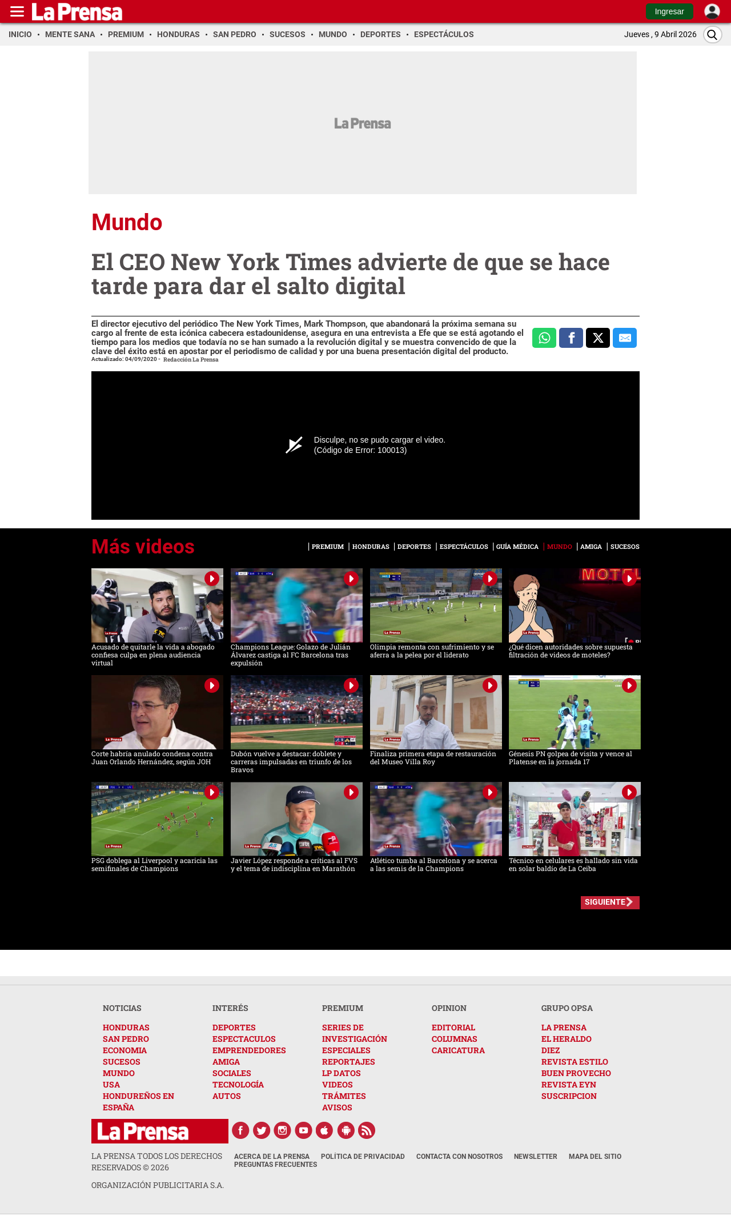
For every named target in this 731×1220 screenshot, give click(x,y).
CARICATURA (458, 1050)
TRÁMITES (344, 1095)
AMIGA (226, 1061)
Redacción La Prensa (191, 359)
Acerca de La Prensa (272, 1157)
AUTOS (226, 1095)
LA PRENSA (564, 1027)
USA (111, 1084)
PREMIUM (342, 1007)
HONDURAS (126, 1027)
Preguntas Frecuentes (275, 1165)
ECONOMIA (125, 1050)
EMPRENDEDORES (249, 1050)
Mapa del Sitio (595, 1157)
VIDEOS (337, 1084)
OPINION (449, 1007)
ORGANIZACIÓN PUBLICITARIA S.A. (157, 1184)
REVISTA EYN (568, 1084)
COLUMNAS (454, 1038)
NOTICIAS (122, 1007)
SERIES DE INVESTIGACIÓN (354, 1033)
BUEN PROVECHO (576, 1073)
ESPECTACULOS (244, 1038)
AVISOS (337, 1107)
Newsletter (535, 1157)
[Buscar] (712, 34)
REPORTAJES (348, 1061)
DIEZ (550, 1050)
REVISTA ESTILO (574, 1061)
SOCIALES (231, 1073)
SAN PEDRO (126, 1038)
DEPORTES (234, 1027)
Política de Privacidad (363, 1157)
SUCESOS (121, 1061)
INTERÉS (230, 1007)
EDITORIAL (453, 1027)
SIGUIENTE (605, 901)
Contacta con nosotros (459, 1157)
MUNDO (119, 1073)
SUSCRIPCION (569, 1095)
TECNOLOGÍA (238, 1084)
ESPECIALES (346, 1050)
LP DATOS (341, 1073)
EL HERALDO (566, 1038)
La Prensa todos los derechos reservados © (156, 1161)
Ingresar (669, 11)
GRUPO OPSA (567, 1007)
